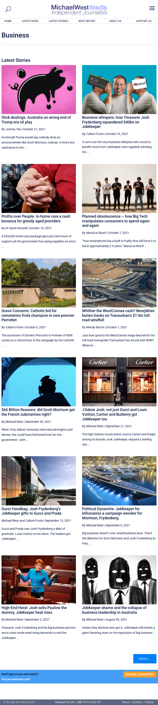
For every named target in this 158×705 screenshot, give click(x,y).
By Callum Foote (93, 134)
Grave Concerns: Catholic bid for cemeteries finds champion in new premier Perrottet (37, 315)
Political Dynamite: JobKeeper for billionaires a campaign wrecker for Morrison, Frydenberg (112, 513)
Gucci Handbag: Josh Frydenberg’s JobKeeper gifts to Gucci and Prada (31, 511)
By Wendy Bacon (93, 327)
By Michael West (12, 421)
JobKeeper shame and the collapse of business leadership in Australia (114, 610)
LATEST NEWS (30, 21)
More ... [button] (145, 658)
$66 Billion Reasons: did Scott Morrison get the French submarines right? (38, 412)
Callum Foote (34, 520)
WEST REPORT (86, 21)
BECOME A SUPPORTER (140, 674)
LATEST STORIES (58, 21)
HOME (8, 21)
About (126, 702)
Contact (137, 702)
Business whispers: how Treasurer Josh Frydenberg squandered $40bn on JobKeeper (115, 122)
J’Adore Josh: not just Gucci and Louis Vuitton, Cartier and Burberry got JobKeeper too (114, 414)
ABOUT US (115, 21)
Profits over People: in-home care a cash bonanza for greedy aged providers (35, 218)
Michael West (10, 520)
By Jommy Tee (11, 129)
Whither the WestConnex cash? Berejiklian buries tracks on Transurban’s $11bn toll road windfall (118, 315)
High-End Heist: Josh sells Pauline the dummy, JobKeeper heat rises (34, 610)
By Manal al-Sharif (94, 233)
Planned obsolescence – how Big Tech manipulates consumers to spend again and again (115, 221)
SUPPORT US (143, 21)
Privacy (149, 702)
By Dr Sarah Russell (14, 228)
